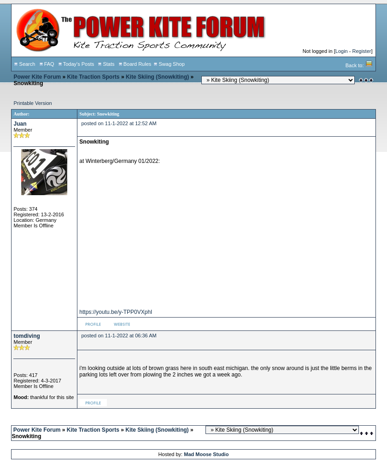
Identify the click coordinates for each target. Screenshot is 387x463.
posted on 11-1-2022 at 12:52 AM (118, 123)
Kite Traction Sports (93, 77)
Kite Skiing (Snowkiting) (157, 77)
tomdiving (26, 336)
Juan (19, 124)
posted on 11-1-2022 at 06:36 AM (118, 335)
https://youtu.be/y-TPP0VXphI (115, 312)
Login (341, 51)
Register (361, 51)
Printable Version (32, 103)
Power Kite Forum (37, 77)
